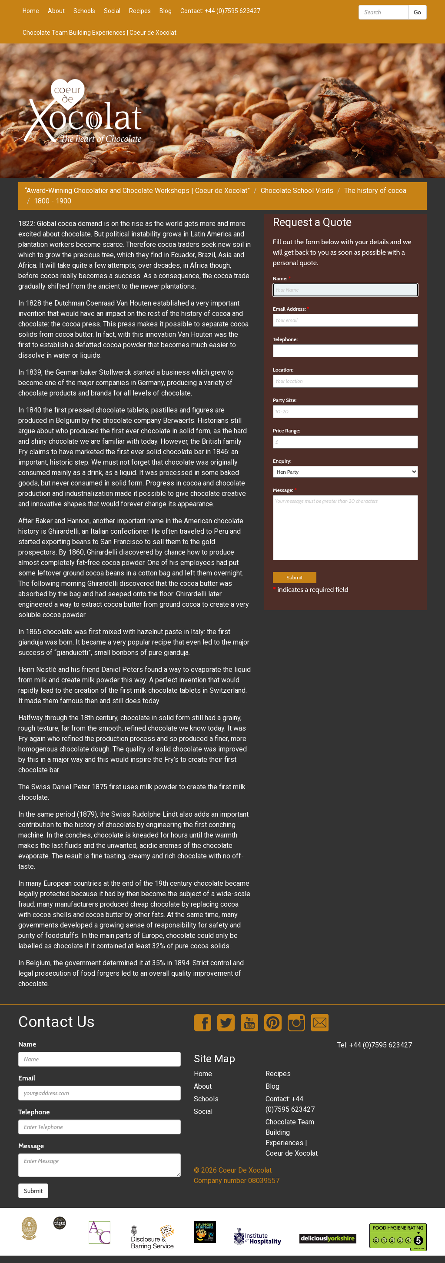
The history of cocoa (375, 190)
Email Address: (291, 309)
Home (31, 10)
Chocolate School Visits (297, 190)
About (56, 10)
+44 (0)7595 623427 (380, 1045)
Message (31, 1146)
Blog (165, 10)
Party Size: (284, 400)
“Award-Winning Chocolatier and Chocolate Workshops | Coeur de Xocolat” (137, 190)
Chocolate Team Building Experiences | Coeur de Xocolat (99, 32)
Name (27, 1044)
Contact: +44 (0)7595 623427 (220, 10)
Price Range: (286, 430)
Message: (285, 490)
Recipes (140, 10)
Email (26, 1078)
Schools (84, 10)
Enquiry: (282, 461)
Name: (282, 278)
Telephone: (285, 339)
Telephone (34, 1112)
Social (112, 10)
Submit (33, 1191)
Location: (283, 369)
